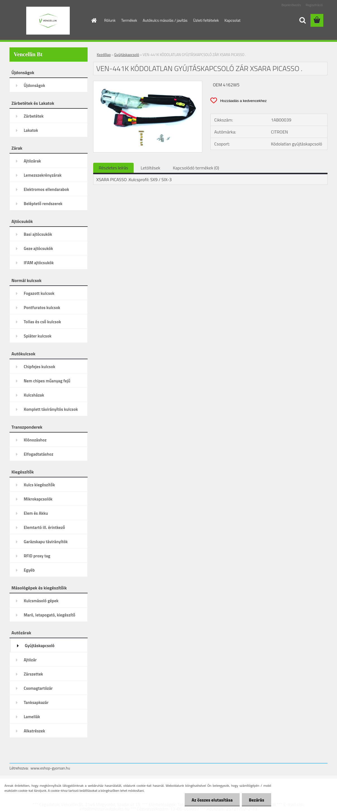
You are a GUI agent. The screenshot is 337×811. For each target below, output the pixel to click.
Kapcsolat (233, 20)
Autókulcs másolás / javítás (165, 20)
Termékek (129, 20)
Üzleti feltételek (206, 20)
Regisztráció (314, 5)
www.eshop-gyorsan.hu (50, 768)
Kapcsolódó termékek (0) (196, 167)
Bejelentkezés (291, 5)
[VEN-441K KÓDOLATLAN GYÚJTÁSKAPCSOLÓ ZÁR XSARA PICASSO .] (147, 83)
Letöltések (150, 167)
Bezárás (256, 800)
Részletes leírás (113, 167)
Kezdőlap (104, 54)
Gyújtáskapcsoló (126, 54)
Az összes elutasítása (212, 800)
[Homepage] (93, 20)
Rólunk (110, 20)
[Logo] (47, 21)
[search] (302, 20)
